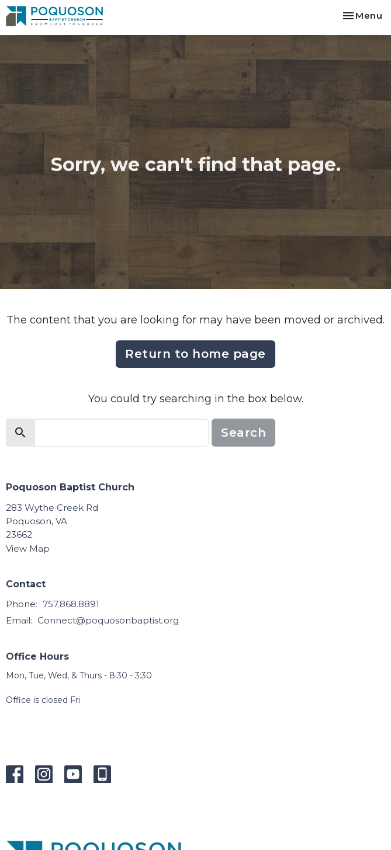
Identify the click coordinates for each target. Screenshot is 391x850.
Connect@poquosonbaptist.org (108, 620)
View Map (28, 548)
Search (243, 433)
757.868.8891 (71, 603)
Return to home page (195, 354)
